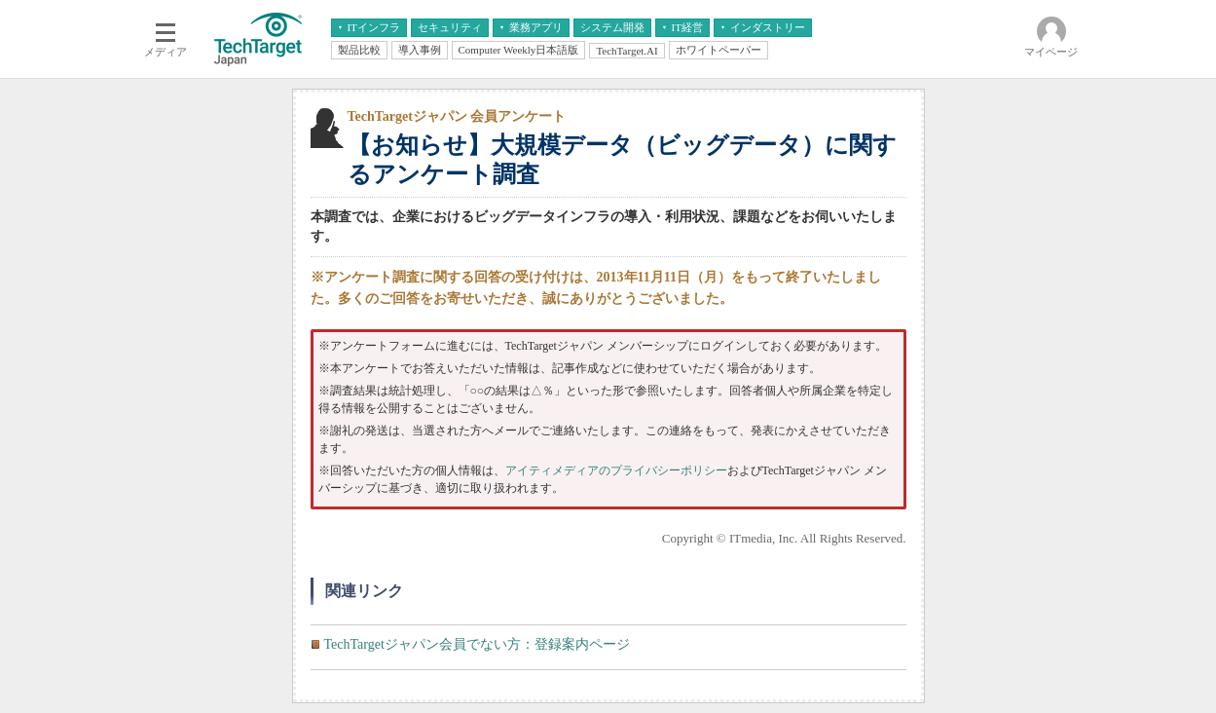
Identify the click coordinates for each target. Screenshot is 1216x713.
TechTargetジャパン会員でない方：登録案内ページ (477, 644)
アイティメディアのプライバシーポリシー (616, 470)
